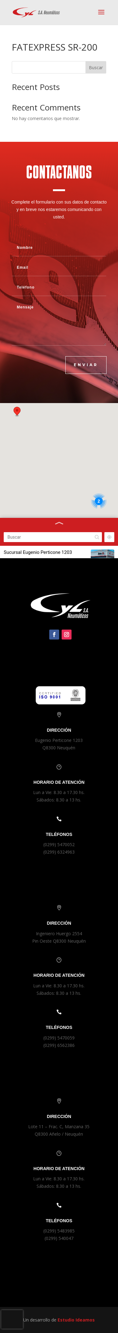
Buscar (96, 67)
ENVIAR (86, 364)
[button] (17, 412)
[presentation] (12, 1319)
